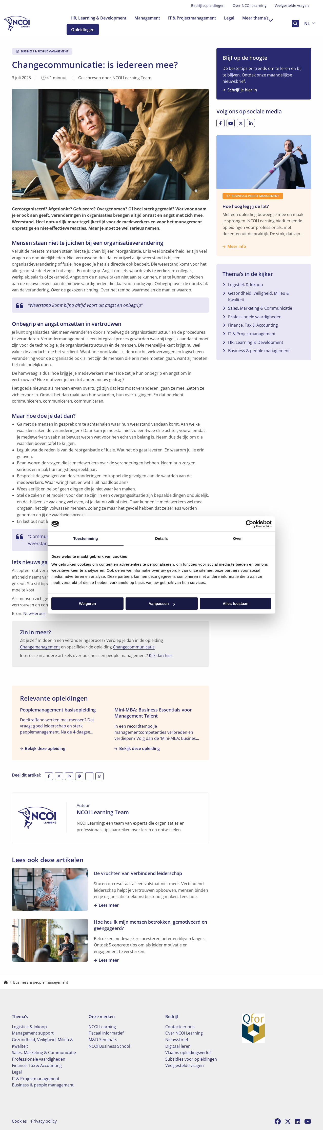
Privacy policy (44, 1121)
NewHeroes (34, 613)
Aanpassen (162, 603)
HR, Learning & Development (98, 18)
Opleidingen (86, 29)
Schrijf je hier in (240, 90)
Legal (229, 18)
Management (147, 18)
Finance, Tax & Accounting (253, 325)
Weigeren (87, 603)
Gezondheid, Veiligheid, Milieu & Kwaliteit (258, 296)
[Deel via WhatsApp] (99, 776)
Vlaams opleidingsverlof (188, 1052)
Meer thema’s (257, 18)
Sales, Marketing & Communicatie (260, 308)
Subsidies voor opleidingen (191, 1059)
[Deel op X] (59, 776)
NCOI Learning (102, 1026)
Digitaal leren (178, 1046)
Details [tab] (161, 538)
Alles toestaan (236, 603)
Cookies (19, 1121)
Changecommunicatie (134, 647)
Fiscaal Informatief (106, 1033)
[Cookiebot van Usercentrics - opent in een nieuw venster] (249, 524)
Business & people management (259, 350)
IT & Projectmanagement (192, 18)
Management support (33, 1033)
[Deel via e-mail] (89, 776)
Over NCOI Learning (250, 5)
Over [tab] (237, 538)
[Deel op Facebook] (49, 776)
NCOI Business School (109, 1046)
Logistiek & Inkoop (245, 284)
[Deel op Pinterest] (79, 776)
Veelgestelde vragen (292, 5)
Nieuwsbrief (176, 1039)
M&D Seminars (103, 1039)
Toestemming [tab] (85, 538)
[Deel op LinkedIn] (69, 776)
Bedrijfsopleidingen (208, 5)
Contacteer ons (180, 1026)
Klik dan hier (160, 655)
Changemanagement (40, 647)
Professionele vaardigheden (254, 317)
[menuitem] (208, 6)
